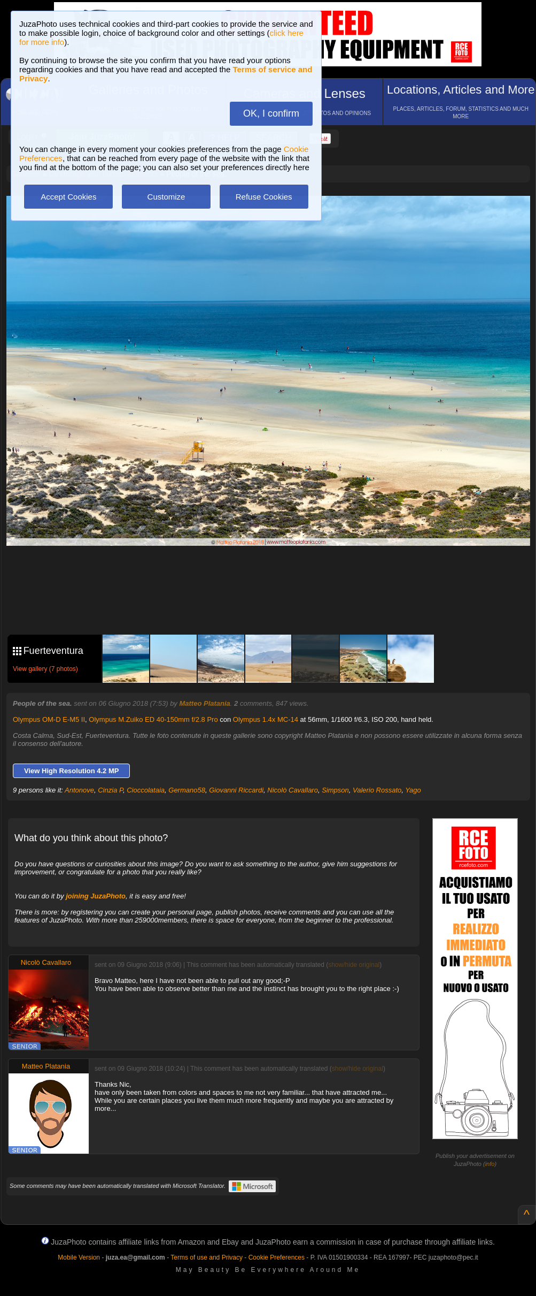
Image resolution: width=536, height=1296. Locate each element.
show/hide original (353, 965)
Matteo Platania (204, 703)
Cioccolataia (146, 790)
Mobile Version (79, 1257)
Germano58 (186, 790)
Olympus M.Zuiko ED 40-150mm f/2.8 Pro (153, 719)
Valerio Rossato (377, 790)
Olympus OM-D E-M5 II (49, 719)
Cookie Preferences (276, 1257)
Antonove (79, 790)
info (490, 1164)
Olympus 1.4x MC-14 (265, 719)
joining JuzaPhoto (96, 896)
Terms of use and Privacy (206, 1257)
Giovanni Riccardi (236, 790)
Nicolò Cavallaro (292, 790)
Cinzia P (110, 790)
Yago (413, 790)
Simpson (335, 790)
